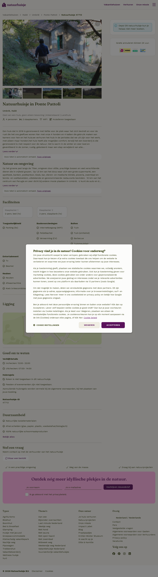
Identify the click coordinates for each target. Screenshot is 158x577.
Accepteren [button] (113, 325)
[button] (46, 325)
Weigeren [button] (89, 325)
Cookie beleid (90, 318)
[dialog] (79, 288)
